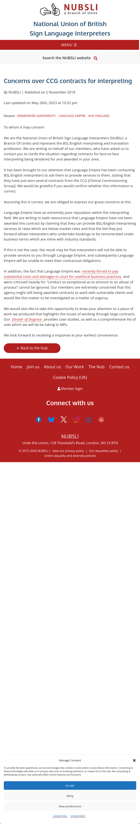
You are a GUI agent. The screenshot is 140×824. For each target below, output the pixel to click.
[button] (134, 760)
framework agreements (36, 116)
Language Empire (72, 116)
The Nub (96, 366)
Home (16, 366)
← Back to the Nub (32, 347)
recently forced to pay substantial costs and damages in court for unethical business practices (62, 274)
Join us (33, 366)
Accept (70, 785)
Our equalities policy (103, 451)
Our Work (74, 366)
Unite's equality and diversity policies (70, 456)
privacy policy (78, 815)
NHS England (98, 116)
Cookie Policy (60, 815)
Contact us (119, 366)
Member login (70, 388)
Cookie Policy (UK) (70, 377)
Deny (70, 796)
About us (52, 366)
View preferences (70, 806)
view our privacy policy (68, 451)
